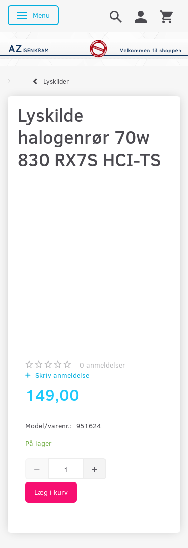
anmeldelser (102, 365)
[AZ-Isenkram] (94, 48)
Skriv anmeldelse (61, 375)
